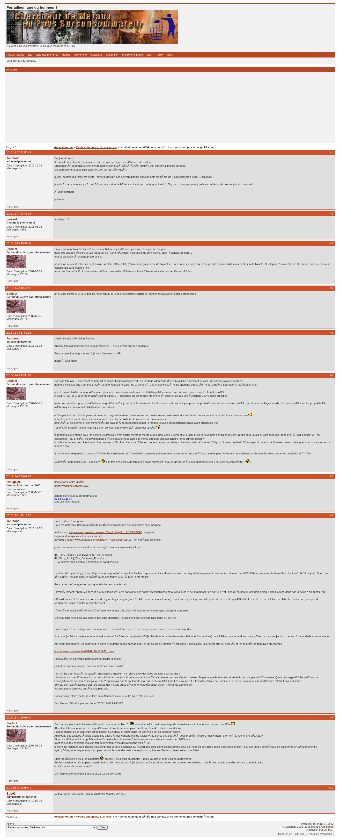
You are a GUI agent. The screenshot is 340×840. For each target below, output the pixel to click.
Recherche (80, 54)
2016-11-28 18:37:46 (18, 243)
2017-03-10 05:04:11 (18, 787)
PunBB (321, 823)
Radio (159, 54)
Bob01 (11, 793)
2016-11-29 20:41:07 (18, 476)
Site (30, 54)
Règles (66, 54)
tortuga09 (13, 482)
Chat (149, 54)
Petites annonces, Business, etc (96, 147)
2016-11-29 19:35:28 (18, 375)
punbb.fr (328, 829)
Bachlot (12, 249)
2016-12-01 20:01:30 (18, 717)
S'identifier (112, 54)
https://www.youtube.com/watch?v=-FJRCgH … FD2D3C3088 (105, 532)
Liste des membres (47, 54)
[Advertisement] (152, 107)
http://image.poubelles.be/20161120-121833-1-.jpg (84, 651)
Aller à (57, 826)
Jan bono (13, 158)
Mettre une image (132, 54)
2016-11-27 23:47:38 (18, 213)
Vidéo (169, 54)
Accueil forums (15, 54)
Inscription (96, 54)
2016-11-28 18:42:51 (18, 288)
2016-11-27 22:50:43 (18, 152)
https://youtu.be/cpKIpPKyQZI (71, 485)
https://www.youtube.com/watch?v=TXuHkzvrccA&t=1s (99, 539)
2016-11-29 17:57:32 (18, 332)
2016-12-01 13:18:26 (18, 515)
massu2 (12, 219)
